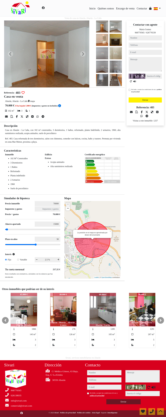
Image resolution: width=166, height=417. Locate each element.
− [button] (68, 209)
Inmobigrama (112, 413)
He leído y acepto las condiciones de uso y (146, 91)
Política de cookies (84, 413)
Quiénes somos (106, 8)
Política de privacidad (68, 413)
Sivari (56, 413)
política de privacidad (97, 396)
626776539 (151, 32)
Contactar (142, 8)
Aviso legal (96, 413)
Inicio (92, 8)
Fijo (9, 259)
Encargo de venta (125, 8)
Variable (23, 259)
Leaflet (96, 277)
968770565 (139, 32)
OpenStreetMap (106, 277)
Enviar (145, 100)
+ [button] (68, 205)
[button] (5, 320)
